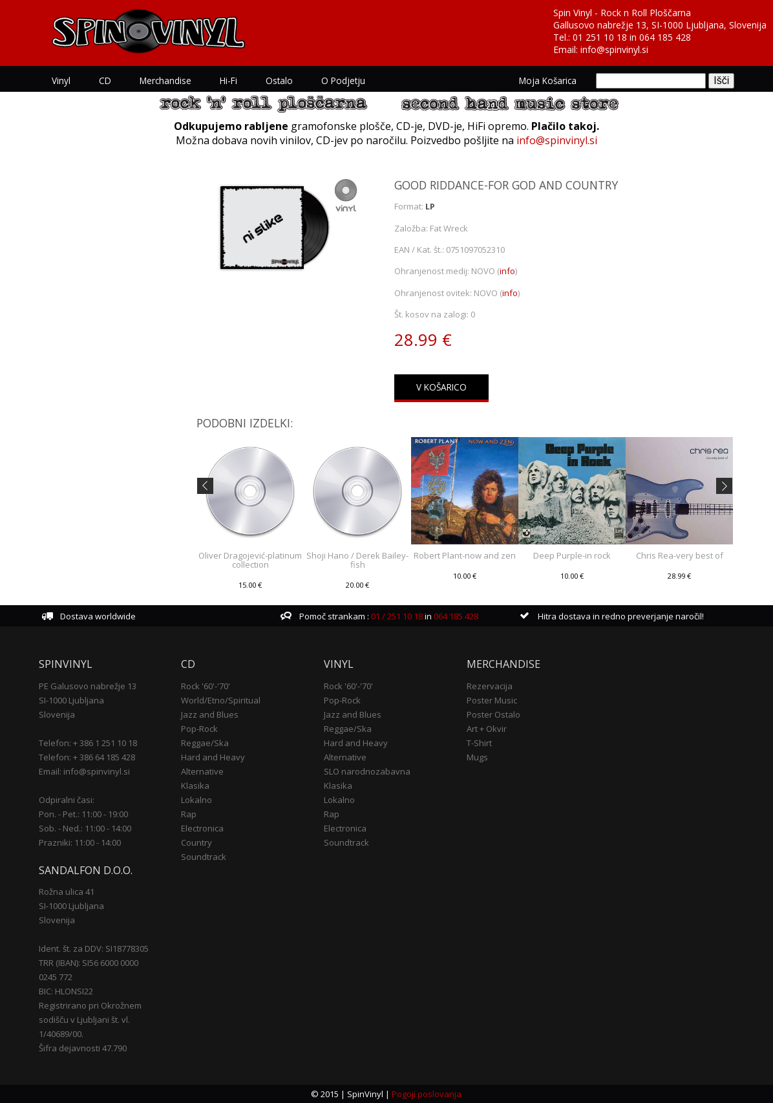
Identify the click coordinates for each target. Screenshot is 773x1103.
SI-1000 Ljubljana (71, 700)
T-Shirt (479, 743)
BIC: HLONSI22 (66, 991)
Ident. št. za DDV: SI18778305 (94, 948)
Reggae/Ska (205, 743)
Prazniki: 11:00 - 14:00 (80, 842)
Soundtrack (203, 856)
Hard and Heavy (213, 757)
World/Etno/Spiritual (220, 700)
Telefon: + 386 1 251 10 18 (88, 743)
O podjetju (343, 80)
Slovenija (57, 714)
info (507, 271)
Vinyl (61, 80)
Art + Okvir (487, 728)
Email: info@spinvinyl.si (84, 771)
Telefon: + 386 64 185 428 (87, 757)
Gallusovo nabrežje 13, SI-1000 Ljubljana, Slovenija (660, 25)
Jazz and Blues (209, 714)
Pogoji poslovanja (426, 1094)
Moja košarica (548, 80)
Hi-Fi (228, 80)
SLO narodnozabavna (367, 771)
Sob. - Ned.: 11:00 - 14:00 (85, 828)
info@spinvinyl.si (614, 49)
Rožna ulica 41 (66, 891)
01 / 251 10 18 (396, 616)
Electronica (202, 828)
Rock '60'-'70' (205, 686)
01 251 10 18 (600, 37)
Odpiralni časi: (66, 800)
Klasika (195, 785)
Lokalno (196, 800)
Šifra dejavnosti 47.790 (83, 1048)
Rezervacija (490, 686)
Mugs (477, 757)
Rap (188, 814)
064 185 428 (665, 37)
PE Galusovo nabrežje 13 (87, 686)
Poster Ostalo (493, 714)
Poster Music (492, 700)
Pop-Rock (199, 728)
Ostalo (279, 80)
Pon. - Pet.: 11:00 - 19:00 (83, 814)
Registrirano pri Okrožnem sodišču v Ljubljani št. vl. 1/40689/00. (90, 1020)
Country (196, 842)
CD (105, 80)
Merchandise (165, 80)
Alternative (202, 771)
